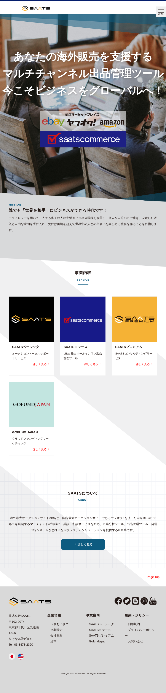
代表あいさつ (59, 624)
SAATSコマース (100, 630)
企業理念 (56, 630)
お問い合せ (135, 641)
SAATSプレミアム (101, 635)
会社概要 (56, 635)
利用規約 (134, 624)
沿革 (53, 641)
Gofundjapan (97, 641)
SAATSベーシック (101, 624)
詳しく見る (41, 364)
